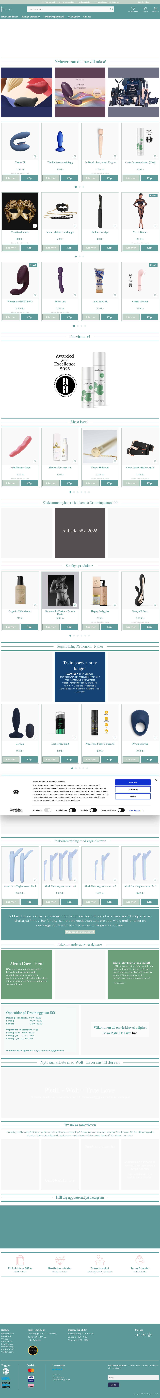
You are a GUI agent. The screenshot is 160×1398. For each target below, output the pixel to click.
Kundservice (143, 2)
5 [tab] (85, 492)
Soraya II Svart (140, 611)
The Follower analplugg (60, 162)
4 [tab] (85, 326)
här (111, 812)
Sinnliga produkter (30, 16)
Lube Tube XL (100, 301)
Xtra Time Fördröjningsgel (100, 744)
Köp (29, 178)
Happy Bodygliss (100, 611)
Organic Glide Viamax (20, 611)
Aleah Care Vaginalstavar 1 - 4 (60, 886)
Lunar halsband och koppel (60, 232)
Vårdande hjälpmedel (53, 16)
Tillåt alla (133, 1342)
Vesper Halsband (100, 467)
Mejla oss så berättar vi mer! (80, 932)
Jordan (20, 744)
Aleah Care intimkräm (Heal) (140, 162)
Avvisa (133, 1356)
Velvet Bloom (140, 232)
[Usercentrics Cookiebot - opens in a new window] (16, 1370)
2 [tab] (79, 187)
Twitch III (20, 162)
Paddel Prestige (100, 232)
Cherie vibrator (140, 301)
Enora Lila (60, 301)
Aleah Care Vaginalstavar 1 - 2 (100, 886)
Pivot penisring (140, 744)
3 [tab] (83, 187)
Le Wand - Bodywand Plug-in (100, 162)
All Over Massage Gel (60, 467)
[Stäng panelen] (156, 1340)
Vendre (157, 1394)
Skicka (113, 1385)
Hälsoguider (74, 16)
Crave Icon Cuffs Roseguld (140, 467)
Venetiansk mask (20, 232)
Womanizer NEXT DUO (19, 301)
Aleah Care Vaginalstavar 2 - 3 (140, 886)
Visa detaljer (134, 1370)
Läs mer (11, 178)
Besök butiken (7, 1334)
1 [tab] (76, 187)
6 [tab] (89, 492)
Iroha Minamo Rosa (20, 467)
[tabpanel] (20, 152)
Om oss (87, 16)
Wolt (98, 1097)
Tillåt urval (133, 1349)
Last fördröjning (60, 744)
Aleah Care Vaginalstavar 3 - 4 (20, 886)
